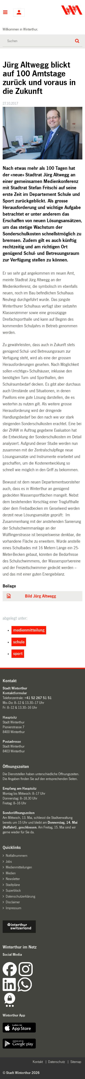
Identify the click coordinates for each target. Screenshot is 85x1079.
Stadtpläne (13, 885)
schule (19, 642)
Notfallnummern (16, 855)
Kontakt (38, 1062)
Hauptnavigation (5, 13)
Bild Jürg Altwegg (40, 596)
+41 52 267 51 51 (38, 698)
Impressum (13, 908)
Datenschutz (56, 1062)
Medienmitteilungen (19, 867)
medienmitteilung (29, 630)
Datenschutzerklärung (20, 896)
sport (18, 653)
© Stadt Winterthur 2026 (21, 1073)
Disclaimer (13, 902)
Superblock (13, 890)
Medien (11, 873)
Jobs (9, 861)
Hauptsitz (10, 717)
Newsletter (13, 879)
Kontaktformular (15, 693)
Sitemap (75, 1062)
